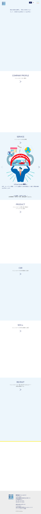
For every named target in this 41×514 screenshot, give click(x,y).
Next (39, 167)
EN (33, 2)
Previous (2, 167)
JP (30, 2)
